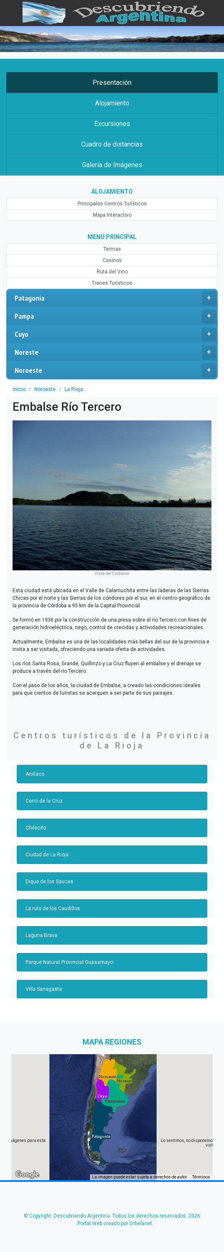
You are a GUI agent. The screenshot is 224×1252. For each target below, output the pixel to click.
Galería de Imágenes (112, 165)
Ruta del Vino (112, 272)
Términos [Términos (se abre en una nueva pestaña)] (201, 1177)
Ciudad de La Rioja (47, 855)
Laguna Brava (41, 935)
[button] (101, 1136)
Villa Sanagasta (44, 989)
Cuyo (115, 334)
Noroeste (115, 370)
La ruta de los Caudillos (53, 908)
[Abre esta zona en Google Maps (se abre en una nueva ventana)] (27, 1174)
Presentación (112, 83)
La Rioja (73, 389)
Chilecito (36, 828)
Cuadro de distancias (112, 144)
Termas (112, 249)
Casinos (112, 260)
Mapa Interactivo (112, 215)
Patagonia (115, 298)
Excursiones (112, 124)
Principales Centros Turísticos (112, 204)
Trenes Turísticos (112, 283)
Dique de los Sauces (49, 882)
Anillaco (35, 774)
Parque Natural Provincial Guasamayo (69, 962)
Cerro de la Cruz (44, 801)
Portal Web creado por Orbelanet (114, 1223)
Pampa (115, 316)
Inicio (19, 389)
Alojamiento (112, 103)
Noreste (115, 352)
